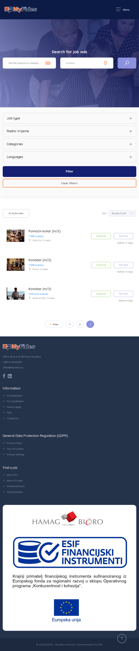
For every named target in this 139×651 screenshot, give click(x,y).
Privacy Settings (15, 454)
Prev (54, 324)
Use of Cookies (15, 448)
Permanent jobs (16, 486)
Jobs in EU (12, 474)
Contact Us (13, 418)
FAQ (9, 412)
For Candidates (15, 401)
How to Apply (14, 407)
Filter (69, 171)
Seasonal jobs (15, 492)
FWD (100, 644)
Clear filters (69, 183)
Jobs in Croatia (15, 480)
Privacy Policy (14, 443)
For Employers (15, 395)
